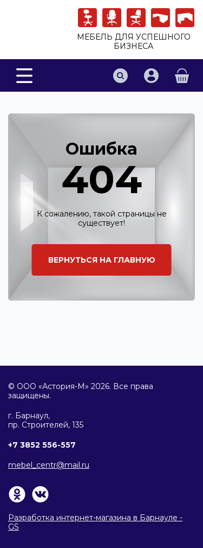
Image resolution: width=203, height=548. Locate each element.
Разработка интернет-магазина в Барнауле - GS (95, 522)
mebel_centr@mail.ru (48, 465)
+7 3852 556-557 (42, 445)
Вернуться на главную (101, 260)
